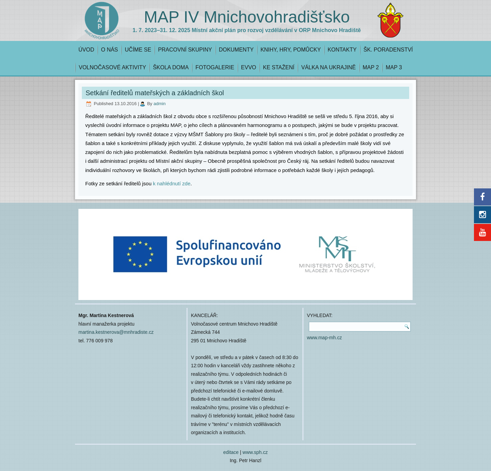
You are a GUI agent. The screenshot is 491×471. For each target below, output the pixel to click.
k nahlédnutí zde (171, 183)
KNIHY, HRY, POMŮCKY (291, 50)
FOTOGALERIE (214, 67)
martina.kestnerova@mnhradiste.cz (115, 332)
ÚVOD (86, 50)
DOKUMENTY (236, 50)
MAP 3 (394, 67)
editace (231, 452)
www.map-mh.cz (324, 337)
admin (159, 103)
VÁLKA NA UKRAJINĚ (328, 67)
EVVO (248, 67)
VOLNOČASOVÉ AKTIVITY (112, 67)
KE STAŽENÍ (278, 67)
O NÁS (109, 50)
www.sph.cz (255, 452)
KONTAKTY (342, 50)
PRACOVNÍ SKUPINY (185, 50)
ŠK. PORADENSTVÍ (388, 50)
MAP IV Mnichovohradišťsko (247, 17)
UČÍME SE (138, 50)
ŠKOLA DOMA (171, 67)
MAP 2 (371, 67)
